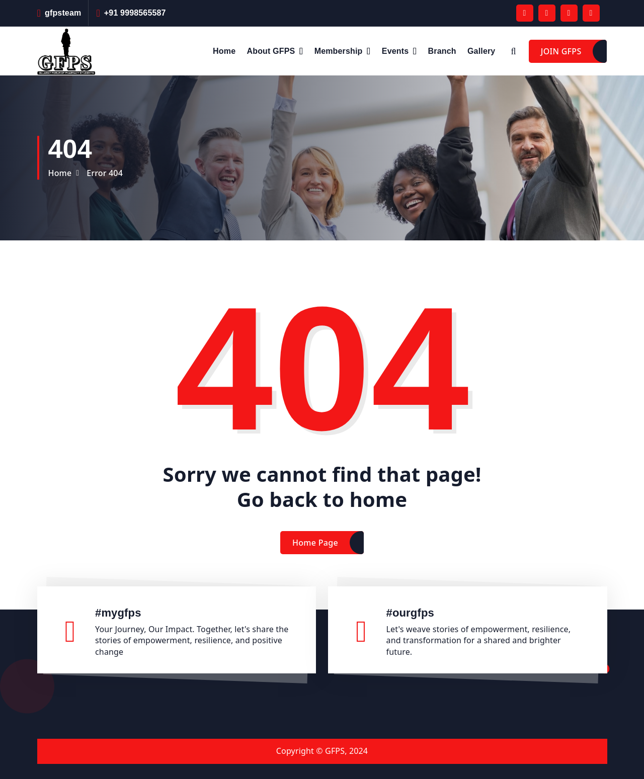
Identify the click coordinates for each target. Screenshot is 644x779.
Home (224, 51)
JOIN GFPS (561, 51)
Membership (338, 51)
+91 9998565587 (135, 13)
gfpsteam (63, 13)
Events (395, 51)
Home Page (315, 555)
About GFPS (271, 51)
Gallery (481, 51)
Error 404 (105, 173)
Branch (442, 51)
